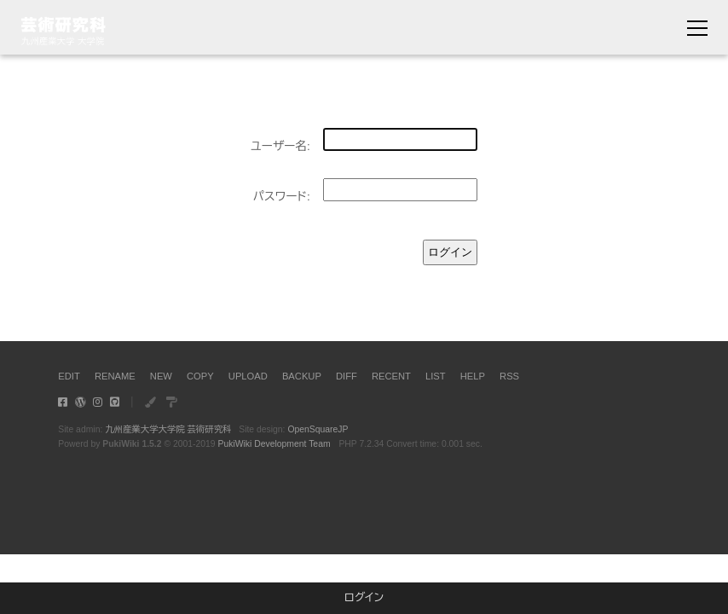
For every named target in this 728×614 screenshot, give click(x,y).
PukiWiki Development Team (274, 444)
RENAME (115, 376)
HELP (472, 376)
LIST (435, 376)
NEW (161, 376)
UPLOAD (248, 376)
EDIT (68, 376)
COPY (200, 376)
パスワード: (281, 196)
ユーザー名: (280, 146)
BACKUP (301, 376)
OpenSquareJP (317, 429)
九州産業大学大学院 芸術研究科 (168, 429)
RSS (509, 376)
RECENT (391, 376)
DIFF (346, 376)
